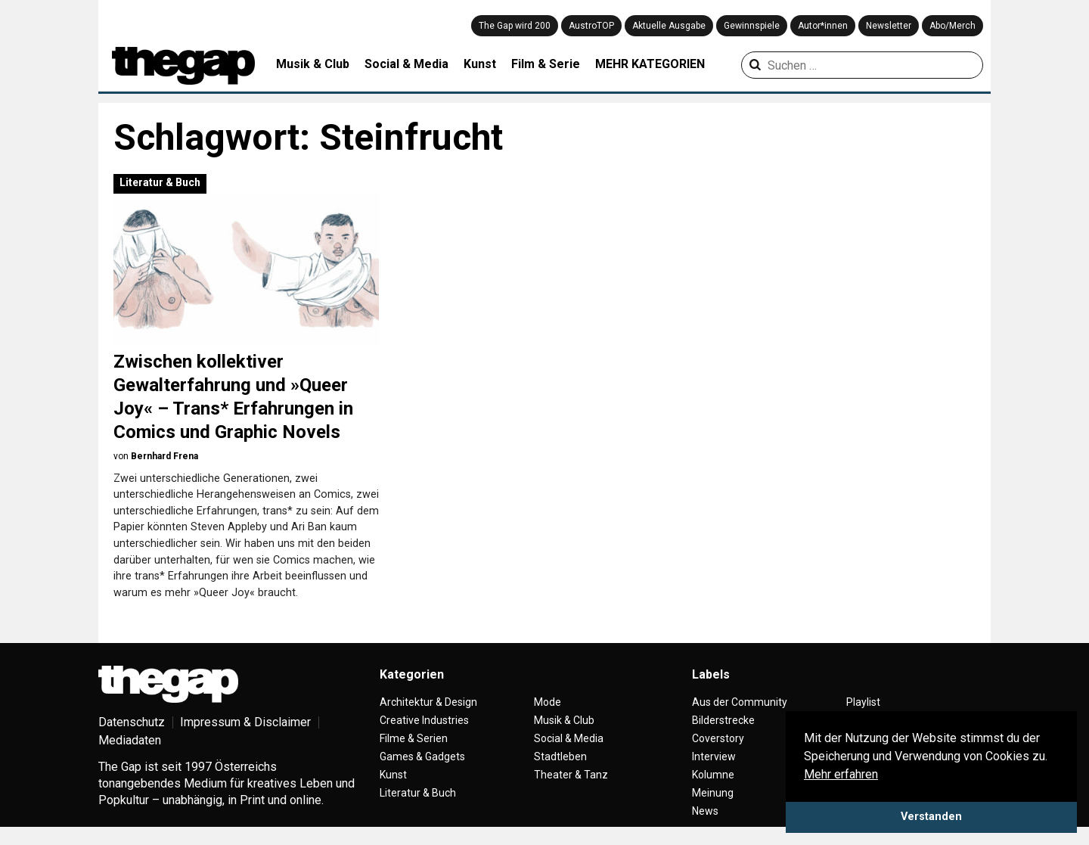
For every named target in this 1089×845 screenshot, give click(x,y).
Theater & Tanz (571, 775)
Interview (714, 756)
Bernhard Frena (164, 456)
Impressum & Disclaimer (245, 722)
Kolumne (713, 775)
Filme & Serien (414, 738)
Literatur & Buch (159, 182)
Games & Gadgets (422, 756)
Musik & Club (312, 64)
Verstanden (931, 816)
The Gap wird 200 (515, 25)
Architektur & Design (428, 702)
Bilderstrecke (723, 720)
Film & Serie (545, 64)
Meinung (713, 793)
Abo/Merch (952, 25)
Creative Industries (424, 720)
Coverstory (718, 738)
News (705, 811)
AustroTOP (591, 25)
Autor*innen (823, 25)
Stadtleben (560, 756)
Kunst (480, 64)
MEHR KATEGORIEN (650, 64)
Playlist (863, 702)
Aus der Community (739, 702)
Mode (547, 702)
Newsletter (888, 25)
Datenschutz (131, 722)
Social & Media (406, 64)
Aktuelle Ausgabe (669, 25)
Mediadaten (129, 740)
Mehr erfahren (841, 774)
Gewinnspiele (752, 25)
